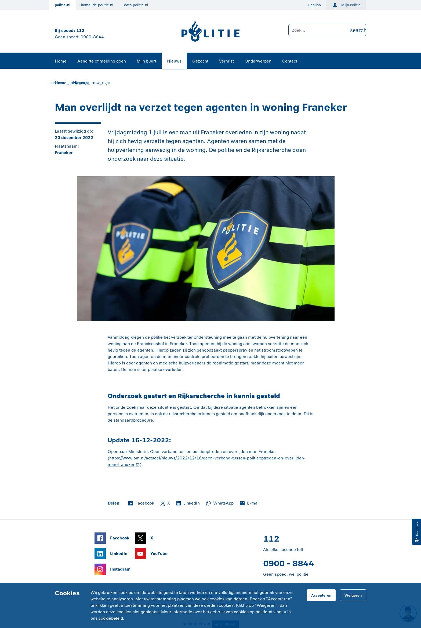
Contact (289, 61)
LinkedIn (187, 503)
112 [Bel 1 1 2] (80, 30)
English (314, 5)
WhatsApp (219, 503)
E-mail (249, 503)
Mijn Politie (346, 5)
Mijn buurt (146, 61)
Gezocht (200, 61)
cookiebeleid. (111, 618)
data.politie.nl (136, 5)
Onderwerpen (258, 61)
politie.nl (62, 5)
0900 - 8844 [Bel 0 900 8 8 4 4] (288, 563)
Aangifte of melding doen (101, 61)
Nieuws (174, 61)
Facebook (140, 503)
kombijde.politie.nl (97, 5)
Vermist (226, 61)
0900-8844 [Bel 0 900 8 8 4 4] (92, 36)
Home (61, 61)
